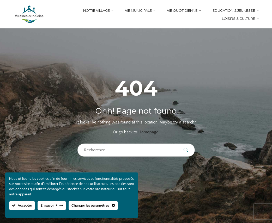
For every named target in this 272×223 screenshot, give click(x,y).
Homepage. (148, 132)
